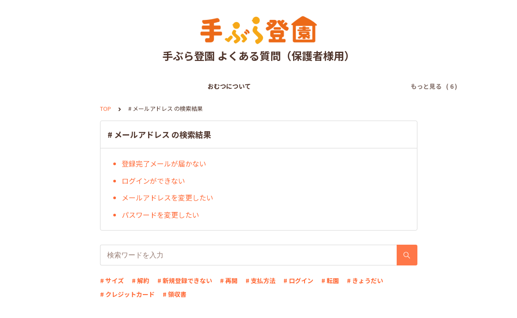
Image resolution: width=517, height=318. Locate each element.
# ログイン (298, 280)
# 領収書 (174, 294)
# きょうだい (365, 280)
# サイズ (112, 280)
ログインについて (278, 86)
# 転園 (330, 280)
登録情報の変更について (349, 86)
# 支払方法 (260, 280)
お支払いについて (217, 86)
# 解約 (140, 280)
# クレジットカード (127, 294)
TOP (105, 108)
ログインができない (153, 180)
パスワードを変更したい (160, 214)
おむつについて (96, 86)
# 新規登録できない (184, 280)
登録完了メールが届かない (164, 163)
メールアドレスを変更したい (167, 197)
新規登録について (155, 86)
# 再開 (229, 280)
